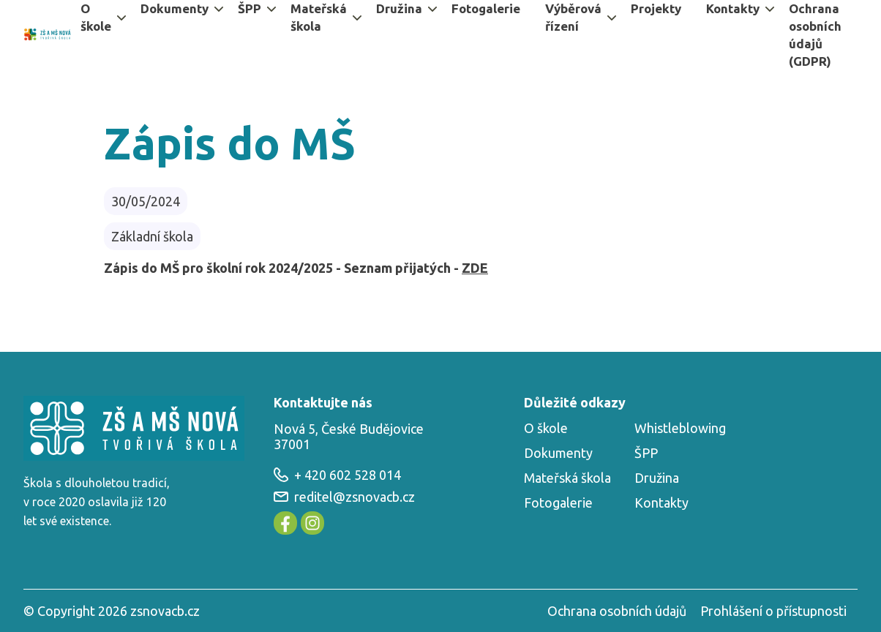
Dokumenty (558, 452)
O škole (546, 428)
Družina (656, 477)
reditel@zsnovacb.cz (344, 496)
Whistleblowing (680, 428)
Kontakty (661, 502)
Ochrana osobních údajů (616, 610)
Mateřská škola (567, 477)
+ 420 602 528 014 (337, 474)
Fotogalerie (558, 502)
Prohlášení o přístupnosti (773, 610)
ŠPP (646, 452)
